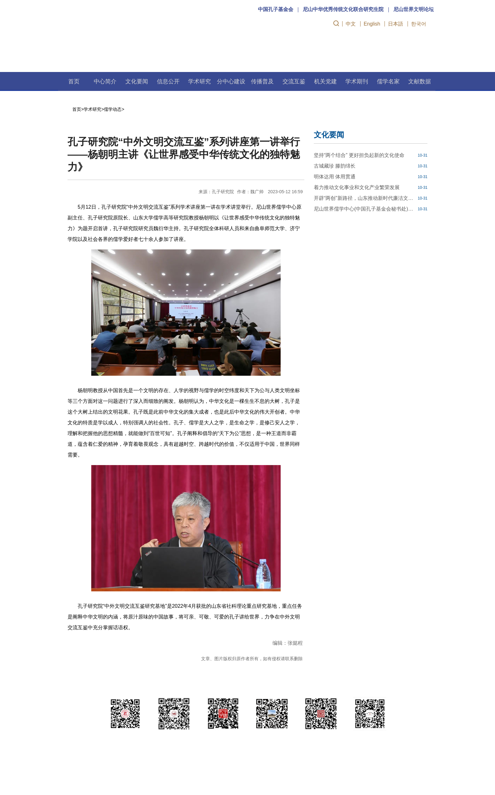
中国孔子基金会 (275, 9)
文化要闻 (136, 81)
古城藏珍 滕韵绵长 (334, 166)
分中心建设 (231, 81)
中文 (351, 24)
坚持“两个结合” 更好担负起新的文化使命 (359, 155)
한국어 (418, 24)
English (372, 24)
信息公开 (168, 81)
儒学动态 (113, 109)
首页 (74, 81)
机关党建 (325, 81)
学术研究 (199, 81)
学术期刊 (356, 81)
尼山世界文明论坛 (413, 9)
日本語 (395, 24)
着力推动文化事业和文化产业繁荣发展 (357, 187)
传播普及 (262, 81)
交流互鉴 (294, 81)
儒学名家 (388, 81)
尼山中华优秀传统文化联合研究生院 (343, 9)
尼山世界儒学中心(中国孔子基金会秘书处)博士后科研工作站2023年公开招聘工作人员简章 (365, 209)
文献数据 (419, 81)
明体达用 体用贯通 (334, 176)
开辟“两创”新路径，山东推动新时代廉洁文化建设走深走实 (365, 198)
